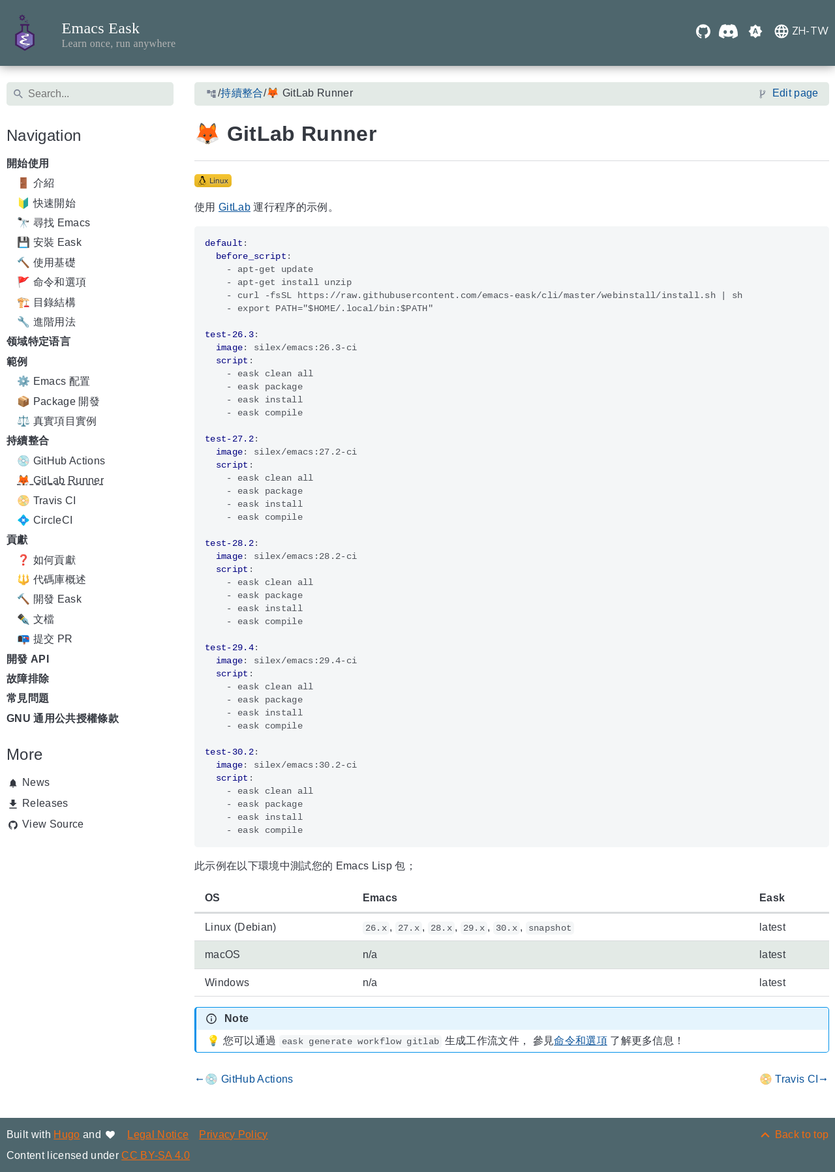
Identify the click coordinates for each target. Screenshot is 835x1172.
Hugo (66, 1134)
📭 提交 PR (44, 639)
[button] (755, 33)
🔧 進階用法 (46, 321)
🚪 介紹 (35, 183)
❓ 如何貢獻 (46, 559)
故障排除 (28, 678)
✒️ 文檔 (35, 619)
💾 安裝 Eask (49, 242)
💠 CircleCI (44, 520)
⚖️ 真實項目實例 (57, 421)
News (36, 782)
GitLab (234, 207)
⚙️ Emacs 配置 (53, 381)
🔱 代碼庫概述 (51, 579)
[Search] (90, 94)
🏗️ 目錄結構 (46, 302)
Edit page (795, 93)
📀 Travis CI (46, 500)
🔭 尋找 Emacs (53, 222)
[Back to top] (793, 1134)
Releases (45, 803)
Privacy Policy (233, 1134)
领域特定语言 (38, 342)
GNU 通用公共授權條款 (63, 718)
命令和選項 (580, 1040)
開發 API (28, 659)
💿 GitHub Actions (61, 460)
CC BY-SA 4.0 (155, 1155)
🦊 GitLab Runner (60, 481)
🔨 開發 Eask (49, 599)
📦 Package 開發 (58, 401)
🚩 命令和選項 (51, 282)
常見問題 (28, 698)
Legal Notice (158, 1134)
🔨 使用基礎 (46, 262)
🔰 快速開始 (46, 203)
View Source (53, 824)
